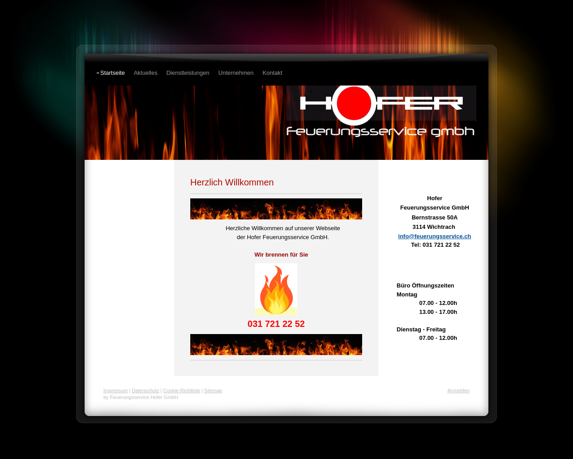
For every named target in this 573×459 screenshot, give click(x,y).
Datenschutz (145, 390)
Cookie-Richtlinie (182, 390)
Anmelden (458, 390)
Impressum (115, 390)
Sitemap (213, 390)
